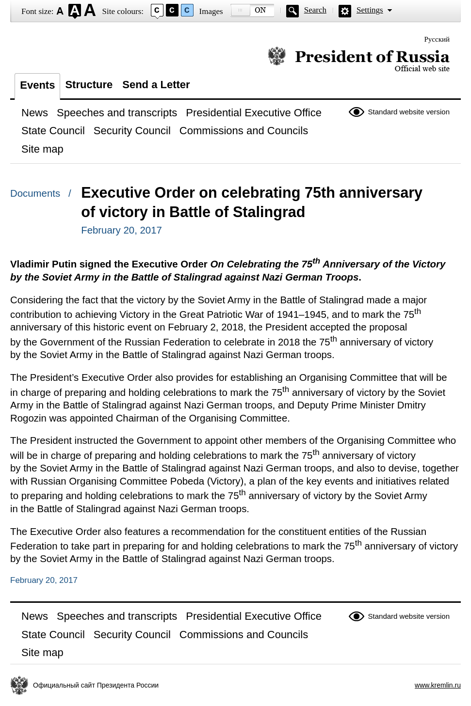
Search (315, 10)
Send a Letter (156, 84)
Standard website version (409, 112)
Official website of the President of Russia (359, 59)
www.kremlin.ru (438, 685)
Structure (89, 84)
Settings (370, 10)
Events (37, 85)
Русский (437, 39)
